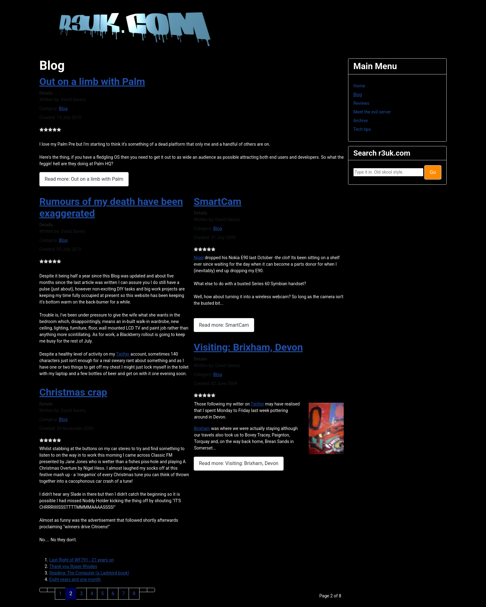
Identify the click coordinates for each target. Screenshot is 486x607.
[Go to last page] (151, 590)
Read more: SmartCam (224, 325)
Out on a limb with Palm (92, 81)
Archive (360, 120)
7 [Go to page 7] (123, 593)
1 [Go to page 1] (60, 593)
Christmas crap (73, 392)
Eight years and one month (75, 579)
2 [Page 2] (70, 593)
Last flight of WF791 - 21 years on (81, 559)
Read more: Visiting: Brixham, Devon (238, 463)
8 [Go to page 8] (134, 593)
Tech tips (362, 129)
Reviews (361, 103)
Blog (63, 108)
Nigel (199, 257)
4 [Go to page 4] (92, 593)
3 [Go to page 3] (81, 593)
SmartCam (217, 201)
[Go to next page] (143, 590)
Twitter (122, 354)
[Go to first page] (43, 590)
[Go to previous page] (51, 590)
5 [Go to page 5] (102, 593)
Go (433, 172)
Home (359, 85)
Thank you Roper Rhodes (73, 566)
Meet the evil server (372, 111)
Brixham (202, 428)
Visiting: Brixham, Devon (248, 347)
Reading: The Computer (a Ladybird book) (89, 572)
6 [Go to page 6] (113, 593)
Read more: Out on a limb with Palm (84, 179)
